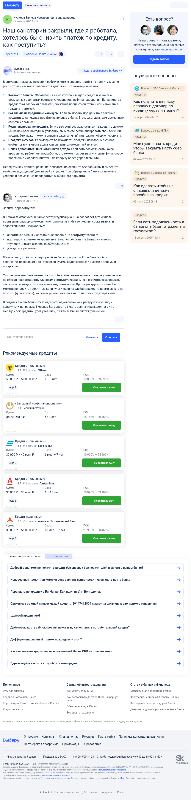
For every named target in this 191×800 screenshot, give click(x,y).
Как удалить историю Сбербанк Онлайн (154, 697)
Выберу (7, 721)
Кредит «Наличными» (30, 366)
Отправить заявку (101, 387)
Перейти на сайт (102, 463)
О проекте (31, 736)
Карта (102, 736)
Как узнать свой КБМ (80, 690)
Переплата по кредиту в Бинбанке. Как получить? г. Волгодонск (55, 591)
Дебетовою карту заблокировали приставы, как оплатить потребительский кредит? (70, 627)
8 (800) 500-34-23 (81, 756)
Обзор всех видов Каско (81, 706)
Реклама (88, 736)
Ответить (111, 337)
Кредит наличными (28, 516)
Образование (92, 744)
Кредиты (11, 54)
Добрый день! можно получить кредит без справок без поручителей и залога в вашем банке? (76, 567)
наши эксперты (171, 49)
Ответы (18, 721)
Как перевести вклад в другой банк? (152, 703)
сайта (111, 736)
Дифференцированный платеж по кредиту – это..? (46, 639)
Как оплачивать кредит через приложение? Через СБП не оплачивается (61, 651)
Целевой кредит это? (25, 615)
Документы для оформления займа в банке (157, 709)
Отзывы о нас (68, 736)
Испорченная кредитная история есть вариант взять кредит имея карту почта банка (70, 579)
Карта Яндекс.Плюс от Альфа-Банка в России (31, 703)
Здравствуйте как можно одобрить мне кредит (43, 663)
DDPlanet (119, 792)
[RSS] (34, 792)
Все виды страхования (81, 712)
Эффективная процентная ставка (150, 690)
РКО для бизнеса (13, 690)
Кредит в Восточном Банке (19, 697)
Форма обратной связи (19, 756)
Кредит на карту (13, 709)
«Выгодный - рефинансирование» (38, 403)
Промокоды (70, 744)
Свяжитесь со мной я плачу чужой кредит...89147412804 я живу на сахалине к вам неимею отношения (83, 603)
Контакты (48, 736)
